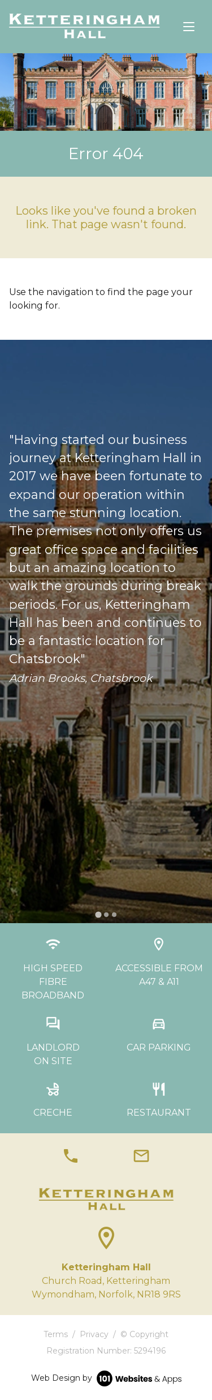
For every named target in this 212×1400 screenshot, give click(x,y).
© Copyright (144, 1334)
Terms (56, 1334)
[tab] (98, 915)
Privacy (94, 1334)
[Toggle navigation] (189, 27)
